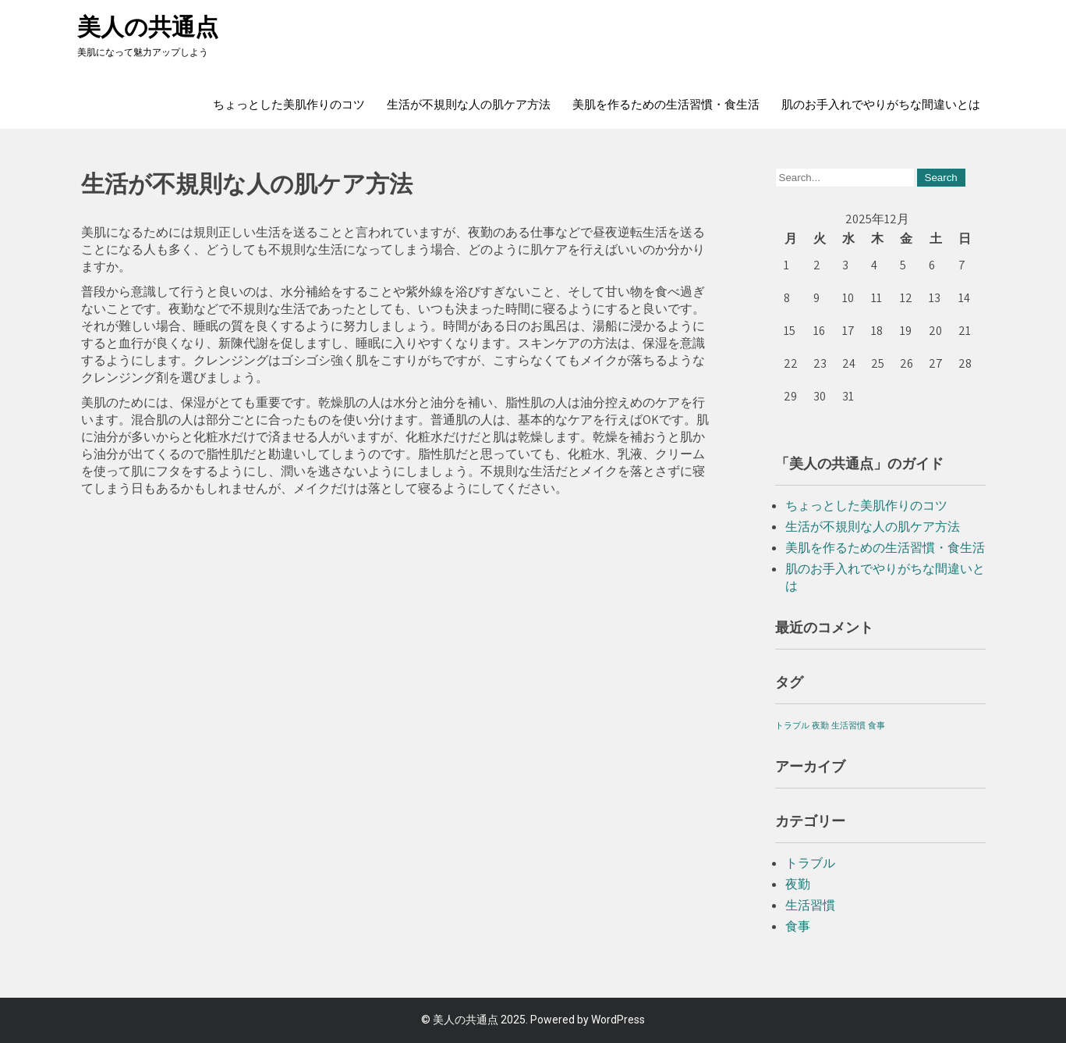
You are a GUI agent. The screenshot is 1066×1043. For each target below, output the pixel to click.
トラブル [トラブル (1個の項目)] (792, 725)
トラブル (810, 863)
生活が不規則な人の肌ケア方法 (469, 105)
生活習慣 (810, 905)
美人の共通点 (147, 27)
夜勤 (797, 884)
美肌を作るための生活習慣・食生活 (666, 105)
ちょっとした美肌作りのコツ (289, 105)
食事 (797, 926)
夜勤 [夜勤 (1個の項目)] (820, 725)
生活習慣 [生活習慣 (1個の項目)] (848, 725)
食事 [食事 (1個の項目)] (876, 725)
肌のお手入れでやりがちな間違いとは (880, 105)
